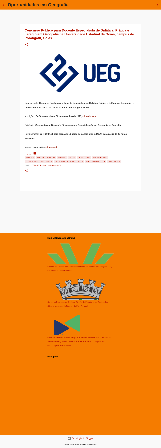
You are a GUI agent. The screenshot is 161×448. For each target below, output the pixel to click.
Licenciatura (84, 158)
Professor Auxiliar (95, 162)
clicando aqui (89, 116)
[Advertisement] (80, 211)
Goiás (72, 158)
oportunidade (100, 158)
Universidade (114, 162)
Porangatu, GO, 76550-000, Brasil (46, 165)
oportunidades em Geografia (69, 162)
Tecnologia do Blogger (80, 438)
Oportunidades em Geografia (38, 4)
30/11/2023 (30, 158)
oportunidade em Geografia (39, 162)
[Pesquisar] (157, 5)
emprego (62, 158)
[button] (26, 45)
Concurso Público (46, 158)
